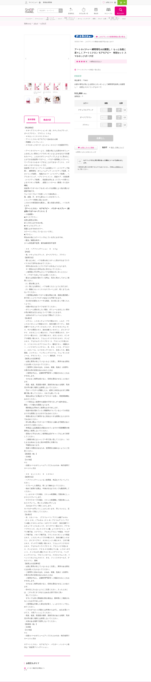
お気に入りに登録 (87, 148)
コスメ (36, 23)
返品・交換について (117, 147)
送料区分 (77, 96)
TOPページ (27, 23)
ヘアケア (43, 23)
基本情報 (31, 119)
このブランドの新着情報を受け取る (111, 37)
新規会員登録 (47, 2)
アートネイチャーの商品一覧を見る (89, 70)
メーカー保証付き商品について (34, 669)
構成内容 (47, 120)
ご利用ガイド (118, 167)
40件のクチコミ (95, 61)
